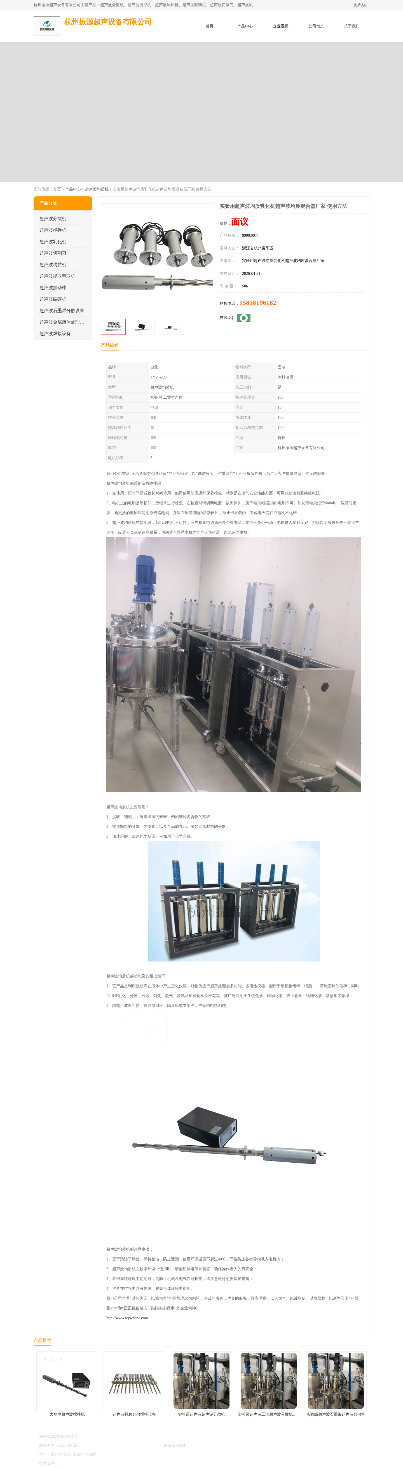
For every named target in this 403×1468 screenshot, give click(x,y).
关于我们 (352, 26)
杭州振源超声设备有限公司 (139, 1445)
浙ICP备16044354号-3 (96, 1445)
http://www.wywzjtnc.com (127, 1318)
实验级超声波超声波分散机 (201, 1414)
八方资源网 (69, 1463)
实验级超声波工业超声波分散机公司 (269, 1414)
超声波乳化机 (52, 241)
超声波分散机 (52, 218)
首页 (210, 26)
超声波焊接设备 (55, 333)
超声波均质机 (97, 189)
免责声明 (88, 1463)
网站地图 (125, 1463)
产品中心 (245, 26)
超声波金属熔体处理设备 (64, 322)
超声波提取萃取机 (57, 276)
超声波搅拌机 (52, 230)
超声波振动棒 (52, 287)
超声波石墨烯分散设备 (61, 310)
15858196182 (257, 302)
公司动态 (316, 26)
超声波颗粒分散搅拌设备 (134, 1414)
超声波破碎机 (52, 299)
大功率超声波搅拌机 (67, 1414)
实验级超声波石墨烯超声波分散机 (335, 1414)
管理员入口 (107, 1463)
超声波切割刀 (52, 253)
